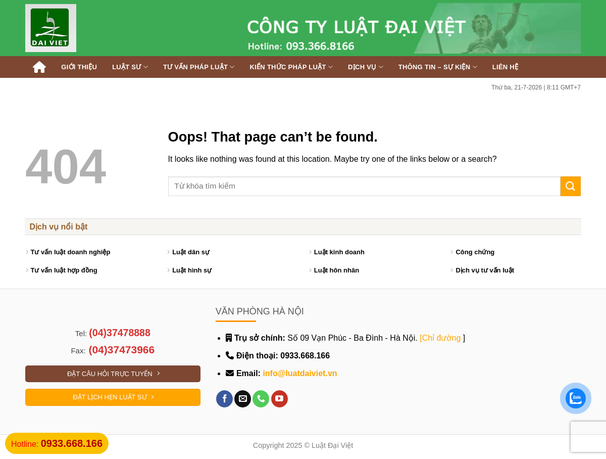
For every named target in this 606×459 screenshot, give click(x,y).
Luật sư (130, 67)
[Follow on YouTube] (279, 398)
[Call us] (260, 398)
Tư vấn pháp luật (199, 67)
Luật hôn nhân (336, 270)
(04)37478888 (119, 332)
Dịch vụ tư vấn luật (485, 270)
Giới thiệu (79, 67)
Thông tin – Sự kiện (437, 67)
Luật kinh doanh (339, 252)
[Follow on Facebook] (224, 398)
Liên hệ (505, 67)
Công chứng (475, 252)
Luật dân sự (191, 252)
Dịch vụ (365, 67)
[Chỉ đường (440, 338)
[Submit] (571, 186)
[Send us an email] (242, 398)
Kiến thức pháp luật (291, 67)
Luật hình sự (192, 270)
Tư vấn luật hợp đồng (64, 270)
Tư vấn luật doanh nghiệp (71, 252)
